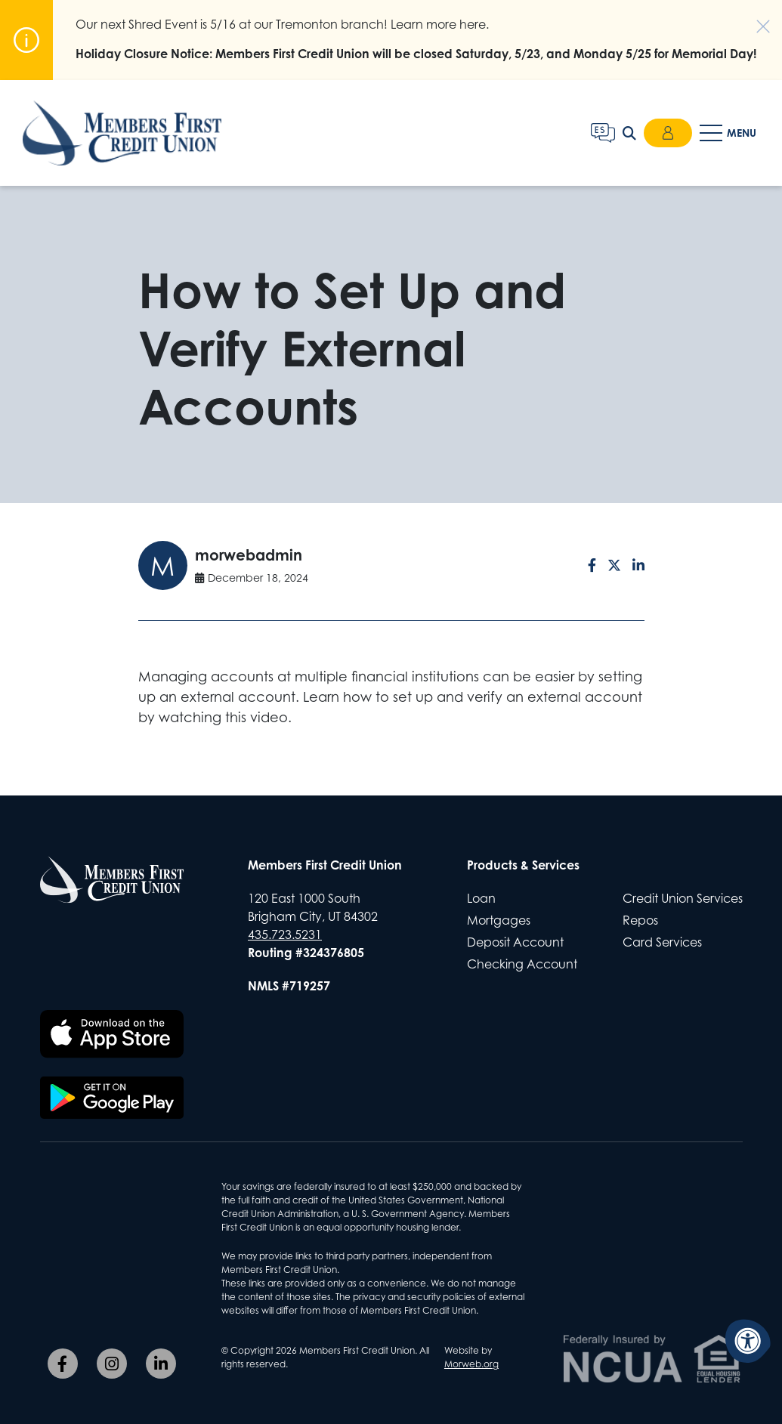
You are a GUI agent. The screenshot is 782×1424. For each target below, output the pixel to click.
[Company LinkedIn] (161, 1363)
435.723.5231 (285, 934)
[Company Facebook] (63, 1363)
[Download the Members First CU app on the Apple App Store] (112, 1034)
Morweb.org (471, 1364)
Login (668, 133)
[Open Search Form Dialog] (629, 133)
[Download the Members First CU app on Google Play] (112, 1097)
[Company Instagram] (112, 1363)
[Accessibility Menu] (748, 1341)
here (472, 24)
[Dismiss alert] (755, 18)
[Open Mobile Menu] (729, 133)
